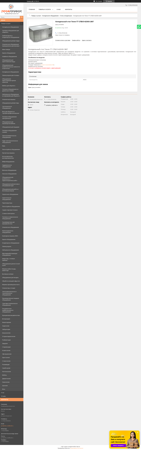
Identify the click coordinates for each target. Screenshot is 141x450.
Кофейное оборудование (9, 56)
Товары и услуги (5, 23)
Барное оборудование (8, 53)
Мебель (4, 375)
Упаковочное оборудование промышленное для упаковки (10, 45)
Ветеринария (6, 319)
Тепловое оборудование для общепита (10, 31)
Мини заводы (6, 49)
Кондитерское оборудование (10, 243)
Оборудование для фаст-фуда (10, 41)
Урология (5, 385)
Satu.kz (78, 446)
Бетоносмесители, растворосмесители (8, 157)
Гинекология (5, 382)
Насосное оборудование (9, 174)
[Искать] (21, 17)
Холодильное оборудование (10, 27)
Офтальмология (6, 354)
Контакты (68, 9)
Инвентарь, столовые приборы (8, 259)
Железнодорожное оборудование (7, 231)
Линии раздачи (6, 246)
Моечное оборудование (9, 170)
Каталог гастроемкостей (47, 64)
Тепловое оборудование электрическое (9, 117)
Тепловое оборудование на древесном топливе (10, 90)
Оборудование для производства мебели (8, 122)
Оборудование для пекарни (10, 277)
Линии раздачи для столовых (10, 75)
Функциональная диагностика (11, 315)
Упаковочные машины (8, 99)
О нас (2, 392)
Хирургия (5, 343)
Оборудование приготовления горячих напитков (9, 80)
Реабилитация (6, 340)
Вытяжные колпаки (7, 274)
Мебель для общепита (8, 85)
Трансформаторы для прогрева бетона (8, 223)
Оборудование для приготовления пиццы (8, 60)
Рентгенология (6, 371)
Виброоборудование (8, 161)
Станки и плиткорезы (8, 213)
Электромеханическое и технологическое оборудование (9, 293)
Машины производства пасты (11, 284)
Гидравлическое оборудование (7, 166)
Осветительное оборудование (6, 198)
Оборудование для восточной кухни (11, 264)
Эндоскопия (5, 326)
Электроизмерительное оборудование (9, 136)
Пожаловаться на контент (76, 448)
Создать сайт (30, 1)
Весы (3, 389)
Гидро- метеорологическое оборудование (10, 141)
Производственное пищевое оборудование (10, 299)
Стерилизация (6, 347)
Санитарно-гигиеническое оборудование (10, 304)
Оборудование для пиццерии (10, 127)
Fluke (3, 146)
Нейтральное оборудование (10, 250)
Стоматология (6, 361)
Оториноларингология (8, 336)
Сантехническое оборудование (7, 107)
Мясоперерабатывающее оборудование (9, 254)
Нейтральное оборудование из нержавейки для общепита (11, 95)
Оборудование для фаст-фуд (10, 103)
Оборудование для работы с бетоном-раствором (10, 190)
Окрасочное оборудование (10, 194)
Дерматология (6, 378)
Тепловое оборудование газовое (9, 131)
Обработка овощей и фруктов (11, 281)
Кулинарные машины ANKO (10, 236)
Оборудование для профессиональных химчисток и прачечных (11, 66)
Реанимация (5, 364)
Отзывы (3, 396)
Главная (32, 9)
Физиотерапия (6, 322)
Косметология (6, 350)
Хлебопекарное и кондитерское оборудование (10, 36)
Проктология (6, 357)
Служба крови (6, 368)
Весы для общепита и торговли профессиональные (10, 112)
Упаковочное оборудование (10, 227)
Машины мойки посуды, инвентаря (9, 269)
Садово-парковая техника (10, 210)
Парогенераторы (7, 203)
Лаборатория (6, 329)
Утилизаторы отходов (8, 288)
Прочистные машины (8, 153)
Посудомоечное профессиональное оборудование (7, 310)
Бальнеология (6, 333)
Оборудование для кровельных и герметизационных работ (9, 178)
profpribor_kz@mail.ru (7, 426)
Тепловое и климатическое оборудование (10, 217)
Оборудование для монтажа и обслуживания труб (11, 184)
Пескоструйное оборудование (11, 149)
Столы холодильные (66, 15)
